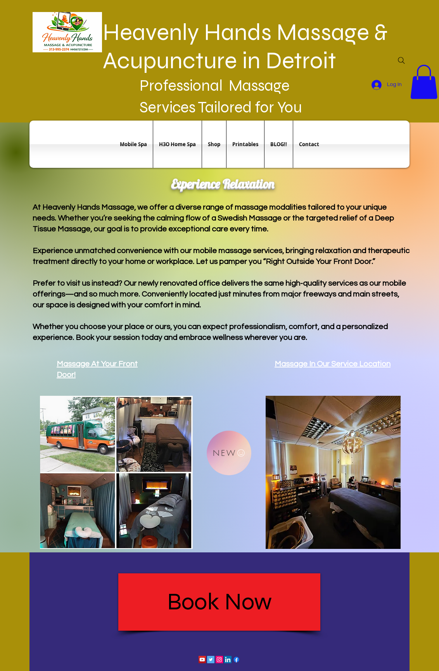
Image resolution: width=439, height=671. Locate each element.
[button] (424, 82)
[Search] (401, 60)
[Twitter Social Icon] (210, 659)
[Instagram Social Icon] (219, 659)
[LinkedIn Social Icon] (228, 659)
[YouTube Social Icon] (202, 659)
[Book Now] (219, 602)
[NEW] (229, 453)
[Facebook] (236, 659)
